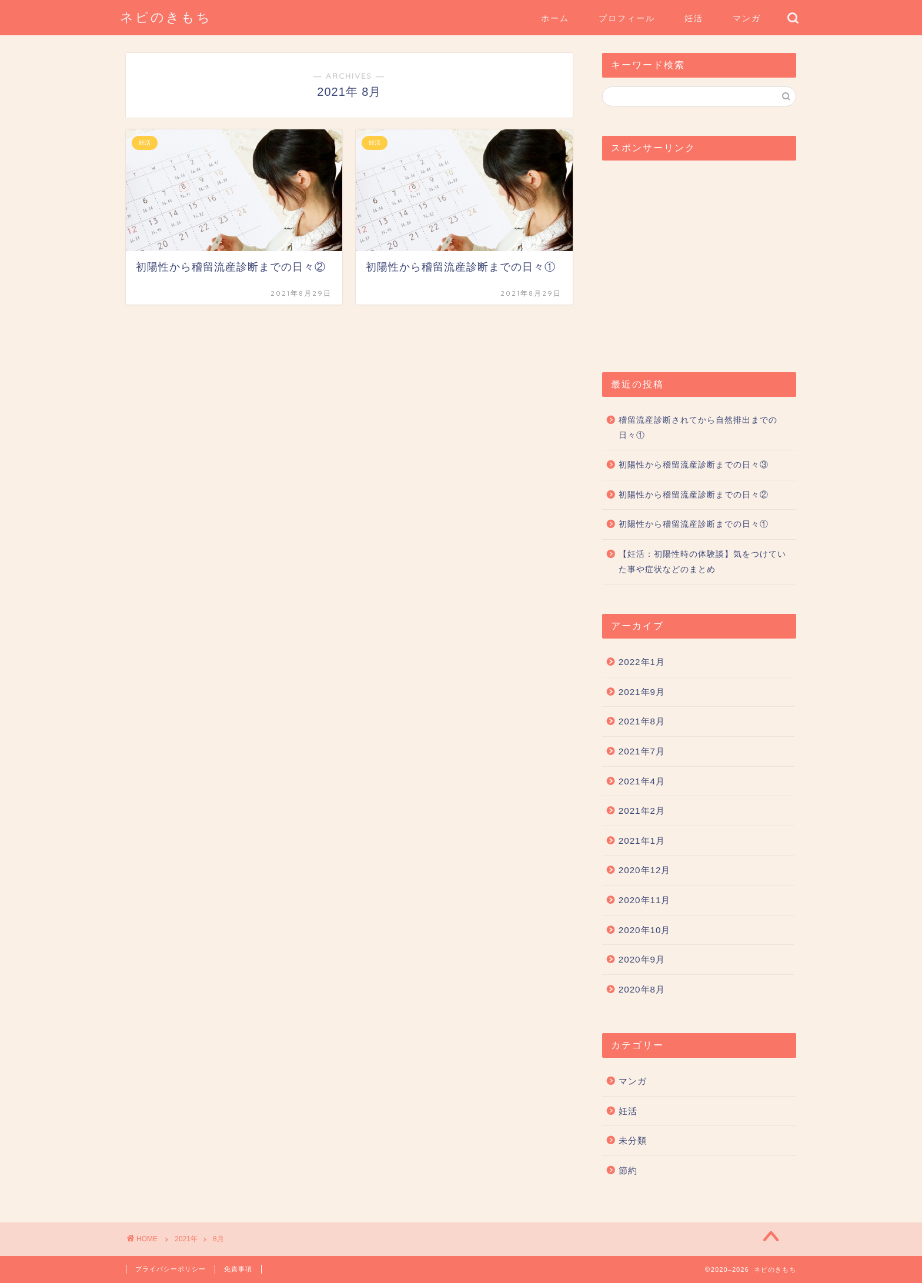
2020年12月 (645, 870)
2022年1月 (642, 662)
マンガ (747, 18)
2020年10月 (645, 930)
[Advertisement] (699, 260)
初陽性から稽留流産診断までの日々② (694, 494)
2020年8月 (642, 989)
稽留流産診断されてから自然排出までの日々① (698, 428)
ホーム (555, 18)
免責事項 (238, 1268)
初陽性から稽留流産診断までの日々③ (694, 464)
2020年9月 (642, 959)
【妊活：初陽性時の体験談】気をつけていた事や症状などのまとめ (702, 562)
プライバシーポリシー (170, 1268)
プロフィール (627, 18)
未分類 (633, 1140)
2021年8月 (642, 721)
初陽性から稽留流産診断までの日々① (694, 524)
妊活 (693, 18)
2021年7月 (642, 751)
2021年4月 (642, 781)
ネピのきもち (166, 17)
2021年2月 (642, 811)
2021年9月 (642, 692)
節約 (628, 1170)
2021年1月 (642, 841)
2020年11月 (645, 900)
